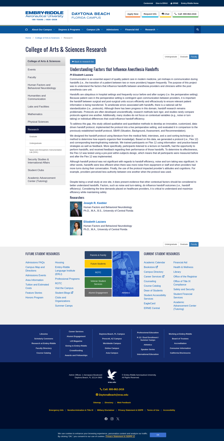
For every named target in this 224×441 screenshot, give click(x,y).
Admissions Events (35, 275)
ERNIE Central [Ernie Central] (152, 308)
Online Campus (112, 348)
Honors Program (34, 297)
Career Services (154, 276)
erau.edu (112, 376)
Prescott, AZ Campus (112, 339)
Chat (165, 14)
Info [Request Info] (150, 14)
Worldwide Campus (112, 343)
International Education (148, 354)
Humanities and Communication (37, 97)
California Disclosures (180, 353)
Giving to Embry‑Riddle (76, 346)
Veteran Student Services (98, 282)
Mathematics (35, 114)
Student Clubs (36, 170)
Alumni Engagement (98, 293)
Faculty (32, 77)
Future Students (98, 264)
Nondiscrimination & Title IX (80, 410)
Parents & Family (98, 255)
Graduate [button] (184, 57)
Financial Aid (133, 29)
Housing (59, 262)
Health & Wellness (183, 267)
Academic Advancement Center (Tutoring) (41, 179)
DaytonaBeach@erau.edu (112, 395)
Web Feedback (124, 402)
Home (28, 38)
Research (151, 29)
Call (185, 13)
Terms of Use (153, 410)
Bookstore (151, 267)
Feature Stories (33, 293)
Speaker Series (148, 349)
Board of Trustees (180, 339)
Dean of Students (153, 290)
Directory (109, 402)
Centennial (148, 3)
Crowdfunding (76, 350)
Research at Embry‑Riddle (44, 343)
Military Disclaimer (105, 410)
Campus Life (94, 29)
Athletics (148, 345)
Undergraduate (35, 143)
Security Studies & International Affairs (39, 161)
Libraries (44, 334)
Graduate (33, 137)
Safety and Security (184, 289)
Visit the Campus (64, 288)
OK (158, 435)
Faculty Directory (44, 348)
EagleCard (149, 303)
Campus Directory (153, 272)
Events (32, 69)
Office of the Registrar (185, 276)
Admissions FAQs (35, 262)
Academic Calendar (154, 262)
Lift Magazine (76, 341)
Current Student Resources (162, 254)
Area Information (34, 280)
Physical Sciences (38, 121)
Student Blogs (64, 293)
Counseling (150, 281)
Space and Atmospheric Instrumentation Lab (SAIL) (45, 151)
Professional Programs (67, 279)
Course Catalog (152, 286)
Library (177, 272)
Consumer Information (180, 348)
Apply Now (132, 14)
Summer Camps (64, 305)
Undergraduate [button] (171, 57)
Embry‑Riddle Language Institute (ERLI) (65, 270)
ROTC (58, 283)
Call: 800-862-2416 (112, 389)
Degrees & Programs (70, 29)
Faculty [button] (194, 57)
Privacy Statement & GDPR (120, 436)
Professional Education (148, 332)
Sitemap (97, 402)
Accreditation (180, 343)
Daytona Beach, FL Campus (112, 334)
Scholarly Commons (43, 339)
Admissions (113, 29)
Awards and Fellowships (76, 355)
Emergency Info (56, 410)
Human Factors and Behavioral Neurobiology (42, 86)
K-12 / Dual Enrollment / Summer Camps (148, 338)
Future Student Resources (42, 254)
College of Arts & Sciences (47, 38)
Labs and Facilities (38, 106)
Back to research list (83, 61)
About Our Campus (43, 29)
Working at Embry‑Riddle (180, 334)
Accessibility (169, 410)
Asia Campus (112, 353)
